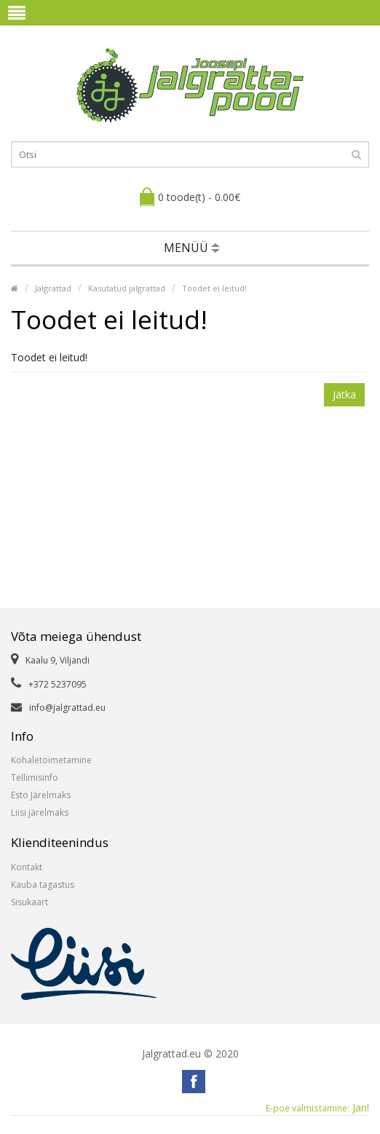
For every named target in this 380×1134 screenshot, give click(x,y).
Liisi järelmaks (39, 812)
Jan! (317, 1107)
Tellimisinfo (34, 777)
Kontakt (26, 867)
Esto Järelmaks (41, 795)
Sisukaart (29, 902)
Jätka (344, 394)
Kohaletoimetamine (51, 760)
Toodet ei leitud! (214, 288)
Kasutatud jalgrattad (126, 288)
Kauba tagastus (42, 884)
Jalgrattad (53, 288)
